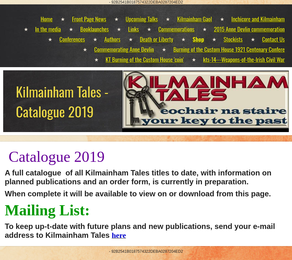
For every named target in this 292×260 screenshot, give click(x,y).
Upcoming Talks (142, 19)
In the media (48, 29)
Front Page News (89, 19)
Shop (198, 39)
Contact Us (273, 39)
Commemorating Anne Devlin (124, 49)
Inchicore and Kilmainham (258, 19)
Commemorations (176, 29)
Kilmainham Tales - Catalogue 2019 (62, 101)
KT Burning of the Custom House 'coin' (145, 59)
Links (133, 29)
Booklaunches (94, 29)
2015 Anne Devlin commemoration (249, 29)
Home (47, 19)
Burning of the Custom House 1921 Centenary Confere (229, 49)
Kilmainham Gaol (194, 19)
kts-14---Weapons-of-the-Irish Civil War (244, 59)
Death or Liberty (156, 39)
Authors (112, 39)
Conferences (72, 39)
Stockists (232, 39)
